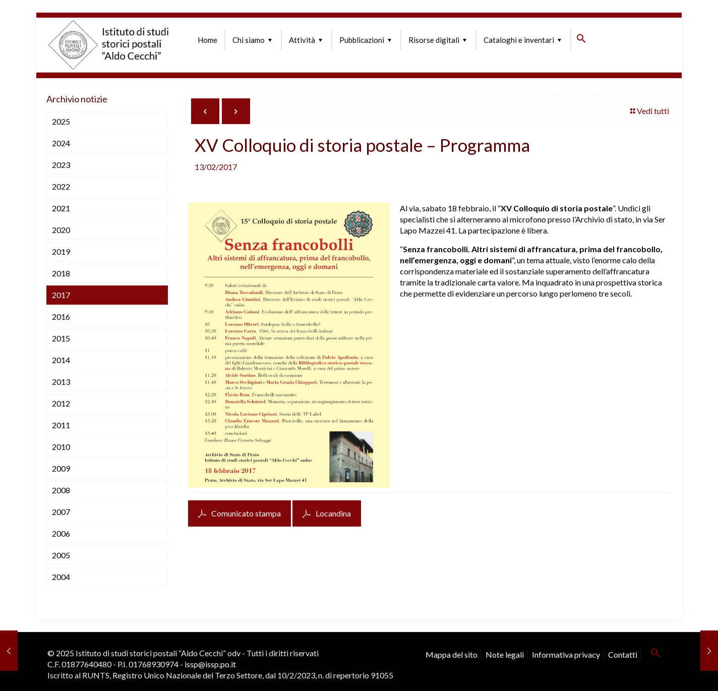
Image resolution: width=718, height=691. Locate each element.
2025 (61, 121)
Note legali (505, 654)
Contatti (622, 654)
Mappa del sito (451, 654)
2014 (61, 360)
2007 (61, 511)
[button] (581, 40)
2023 (61, 164)
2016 (61, 316)
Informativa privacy (566, 654)
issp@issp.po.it (210, 664)
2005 (61, 555)
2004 (61, 577)
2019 (61, 251)
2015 (61, 338)
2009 (61, 468)
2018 (61, 273)
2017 (61, 295)
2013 (61, 381)
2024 (61, 143)
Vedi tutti (649, 111)
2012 (61, 403)
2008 (61, 490)
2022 (61, 186)
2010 (61, 446)
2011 (61, 425)
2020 (61, 230)
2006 (61, 533)
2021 (61, 208)
